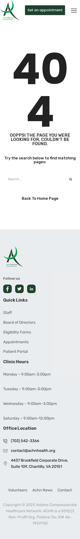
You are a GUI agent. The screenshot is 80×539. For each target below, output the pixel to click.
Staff (7, 312)
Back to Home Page (40, 198)
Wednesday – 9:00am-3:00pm (30, 403)
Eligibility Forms (17, 332)
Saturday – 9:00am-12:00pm (28, 418)
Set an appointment (45, 10)
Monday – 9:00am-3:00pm (27, 374)
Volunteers (17, 490)
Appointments (16, 342)
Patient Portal (15, 351)
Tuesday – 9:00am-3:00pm (27, 389)
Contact (65, 490)
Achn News (42, 490)
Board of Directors (19, 322)
